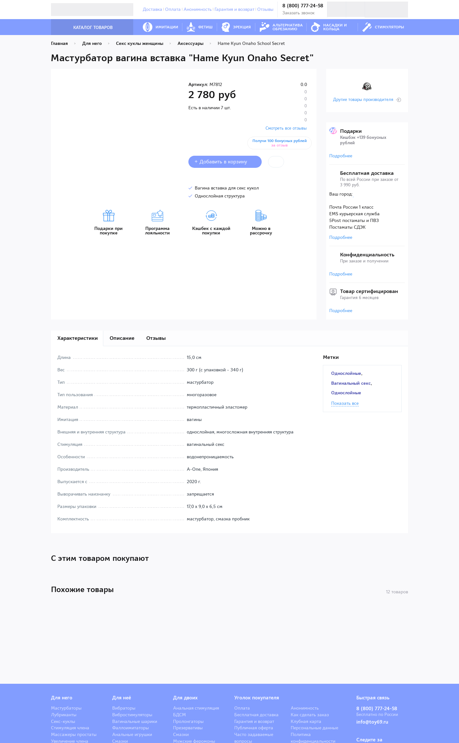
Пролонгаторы (188, 721)
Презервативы (188, 728)
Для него (61, 698)
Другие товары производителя (363, 99)
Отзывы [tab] (156, 338)
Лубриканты (63, 715)
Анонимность (198, 9)
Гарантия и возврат (234, 9)
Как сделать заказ (310, 715)
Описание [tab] (122, 338)
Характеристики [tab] (77, 338)
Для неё (121, 698)
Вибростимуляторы (132, 715)
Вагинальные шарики (134, 721)
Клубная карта (306, 721)
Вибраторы (123, 708)
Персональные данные (314, 728)
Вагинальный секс (351, 383)
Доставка (152, 9)
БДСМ (179, 715)
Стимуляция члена (70, 728)
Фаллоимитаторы (130, 728)
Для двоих (185, 698)
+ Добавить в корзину (225, 161)
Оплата (173, 9)
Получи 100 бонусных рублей (279, 143)
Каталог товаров (86, 27)
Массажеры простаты (74, 734)
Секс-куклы (63, 721)
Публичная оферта (253, 728)
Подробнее (340, 156)
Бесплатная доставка (256, 715)
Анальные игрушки (132, 734)
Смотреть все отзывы (286, 128)
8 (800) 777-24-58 (302, 6)
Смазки (181, 734)
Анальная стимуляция (196, 708)
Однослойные (346, 373)
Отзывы (265, 9)
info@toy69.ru (372, 722)
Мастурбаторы (66, 708)
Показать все (345, 403)
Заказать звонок (298, 13)
